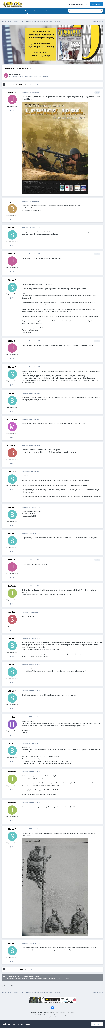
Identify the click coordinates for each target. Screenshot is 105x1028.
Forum (27, 12)
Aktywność (38, 11)
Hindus (12, 717)
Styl (40, 1012)
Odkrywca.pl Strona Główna (12, 11)
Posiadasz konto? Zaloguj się (77, 4)
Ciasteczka (70, 1012)
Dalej (21, 84)
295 (12, 219)
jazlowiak (17, 74)
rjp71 (12, 201)
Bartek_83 (12, 446)
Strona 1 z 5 (34, 84)
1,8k (12, 110)
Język (33, 1012)
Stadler (11, 612)
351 (12, 604)
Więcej (48, 11)
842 (12, 630)
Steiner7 (12, 228)
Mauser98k (12, 419)
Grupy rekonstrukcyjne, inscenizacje (35, 76)
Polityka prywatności (51, 1012)
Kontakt (62, 1012)
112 (12, 463)
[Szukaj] (78, 11)
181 (12, 437)
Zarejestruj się (96, 4)
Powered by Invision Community (52, 1017)
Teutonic (12, 586)
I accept (97, 1024)
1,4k (12, 735)
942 (12, 245)
